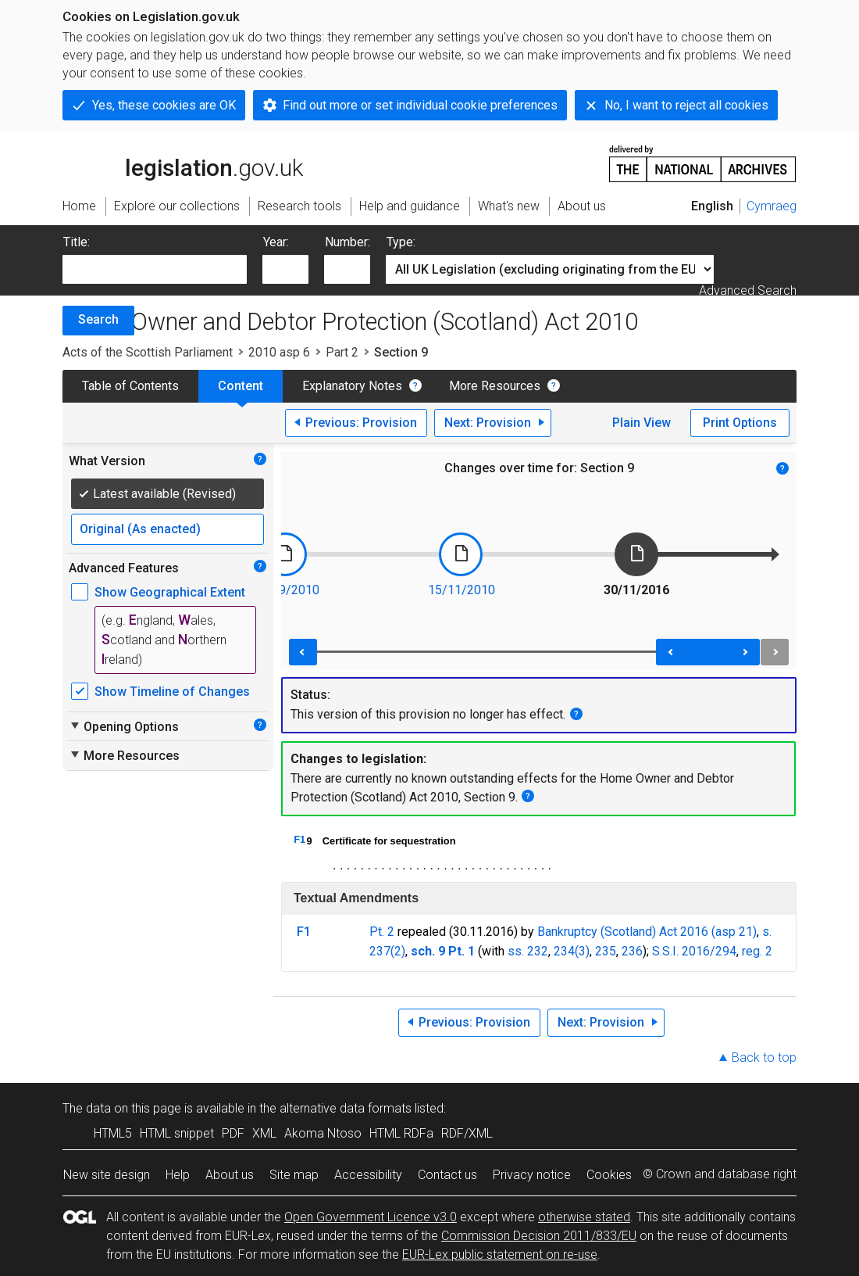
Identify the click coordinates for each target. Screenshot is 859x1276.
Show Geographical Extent (169, 592)
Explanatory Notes (352, 385)
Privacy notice (532, 1174)
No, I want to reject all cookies (686, 105)
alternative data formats (346, 1108)
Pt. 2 (381, 931)
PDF (233, 1133)
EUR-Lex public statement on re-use (499, 1254)
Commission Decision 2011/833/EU (538, 1235)
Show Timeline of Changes (172, 691)
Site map (294, 1174)
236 (632, 951)
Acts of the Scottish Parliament (147, 352)
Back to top (764, 1057)
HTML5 (113, 1133)
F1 (299, 839)
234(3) (572, 951)
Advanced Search (748, 290)
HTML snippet (177, 1133)
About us (229, 1174)
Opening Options (124, 726)
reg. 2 (757, 951)
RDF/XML (467, 1133)
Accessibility (368, 1174)
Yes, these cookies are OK (164, 105)
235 (605, 951)
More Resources (494, 385)
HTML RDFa (401, 1133)
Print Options (740, 422)
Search (98, 319)
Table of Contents (130, 385)
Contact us (447, 1174)
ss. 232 (528, 951)
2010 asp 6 (279, 352)
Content (240, 385)
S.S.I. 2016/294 (694, 951)
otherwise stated (584, 1217)
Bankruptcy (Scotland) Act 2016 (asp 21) (647, 931)
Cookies (609, 1174)
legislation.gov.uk (182, 163)
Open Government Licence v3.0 (370, 1217)
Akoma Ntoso (323, 1133)
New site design (106, 1174)
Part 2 (342, 352)
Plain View (641, 422)
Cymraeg (772, 206)
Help (178, 1174)
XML (264, 1133)
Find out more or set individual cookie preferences (420, 105)
